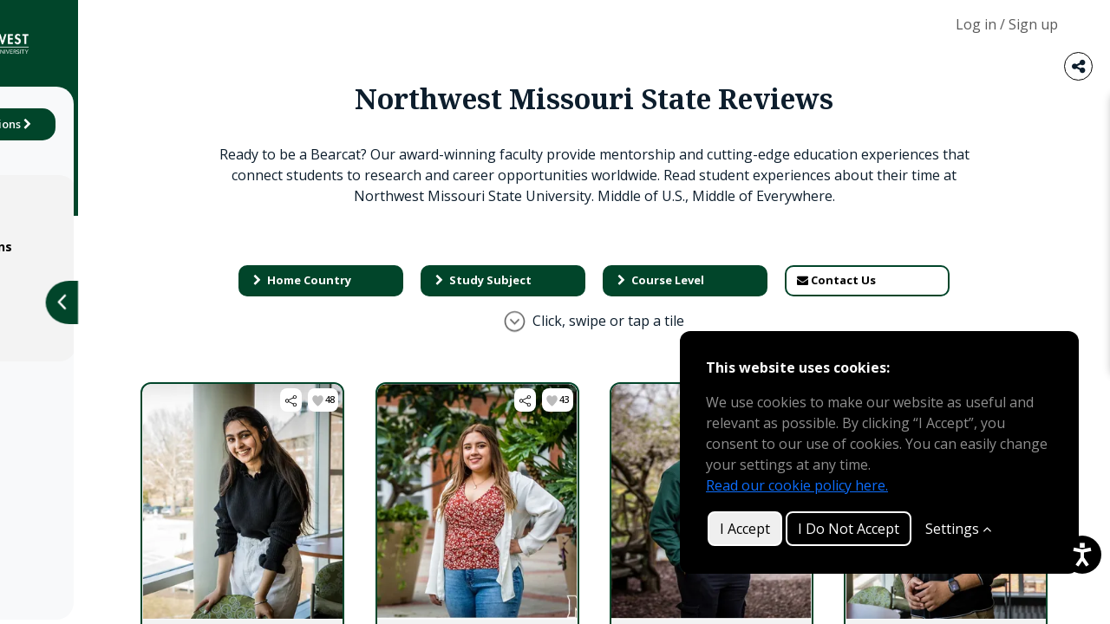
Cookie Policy (77, 310)
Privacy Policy (78, 278)
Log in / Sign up (1007, 24)
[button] (482, 420)
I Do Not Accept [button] (848, 528)
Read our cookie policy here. (797, 485)
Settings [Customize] (958, 528)
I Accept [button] (745, 528)
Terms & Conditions (98, 246)
